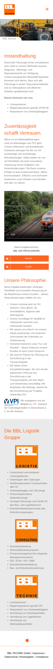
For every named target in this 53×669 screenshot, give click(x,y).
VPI (34, 404)
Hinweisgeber (26, 657)
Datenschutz (11, 657)
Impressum (38, 653)
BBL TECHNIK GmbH (19, 653)
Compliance (42, 657)
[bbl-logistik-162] (26, 446)
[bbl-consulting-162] (26, 520)
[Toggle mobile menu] (47, 9)
